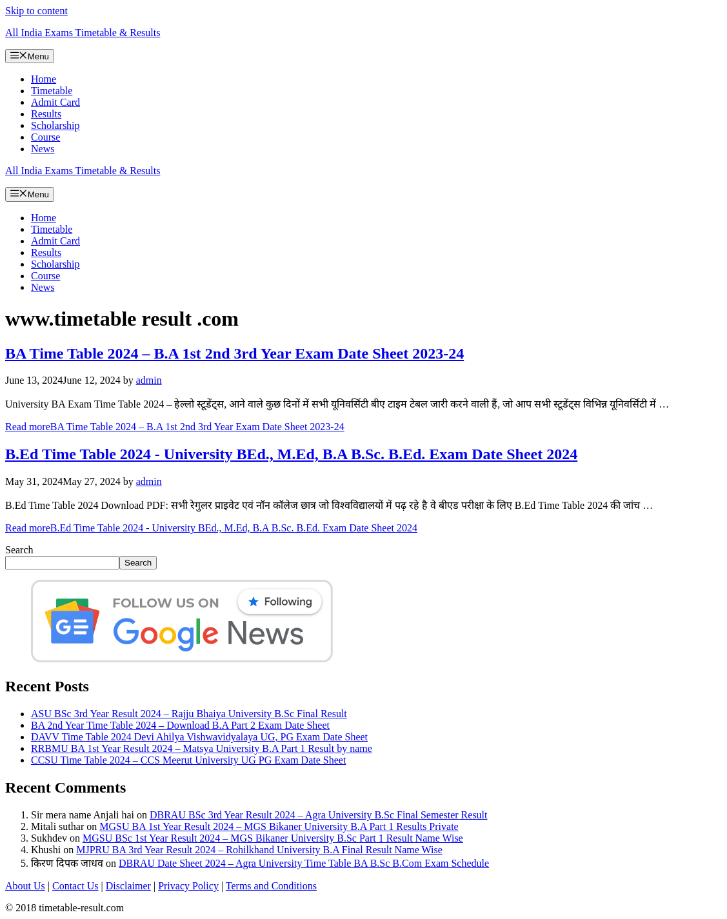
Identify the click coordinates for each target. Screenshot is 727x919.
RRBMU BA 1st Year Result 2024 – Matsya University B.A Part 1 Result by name (201, 748)
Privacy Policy (188, 885)
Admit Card (55, 102)
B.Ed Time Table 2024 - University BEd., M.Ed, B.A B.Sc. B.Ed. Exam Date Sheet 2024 (291, 454)
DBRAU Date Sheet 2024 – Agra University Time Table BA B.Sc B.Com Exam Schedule (304, 863)
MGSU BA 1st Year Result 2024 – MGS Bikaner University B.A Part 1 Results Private (278, 826)
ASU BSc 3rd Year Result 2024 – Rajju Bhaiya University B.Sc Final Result (189, 713)
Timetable (51, 90)
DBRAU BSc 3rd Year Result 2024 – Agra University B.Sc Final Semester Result (319, 814)
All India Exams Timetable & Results (82, 32)
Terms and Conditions (271, 885)
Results (46, 113)
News (42, 148)
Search (19, 549)
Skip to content (36, 10)
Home (43, 79)
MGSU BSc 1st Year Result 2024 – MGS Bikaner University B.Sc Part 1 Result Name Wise (273, 838)
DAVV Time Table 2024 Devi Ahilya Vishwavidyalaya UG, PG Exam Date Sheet (199, 736)
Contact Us (75, 885)
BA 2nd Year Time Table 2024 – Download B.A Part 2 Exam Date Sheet (180, 725)
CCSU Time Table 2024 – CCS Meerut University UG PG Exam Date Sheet (188, 760)
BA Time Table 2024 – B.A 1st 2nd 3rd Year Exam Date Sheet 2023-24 (234, 353)
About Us (25, 885)
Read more (174, 426)
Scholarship (55, 125)
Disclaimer (128, 885)
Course (45, 137)
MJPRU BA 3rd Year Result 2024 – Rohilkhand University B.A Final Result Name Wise (259, 849)
